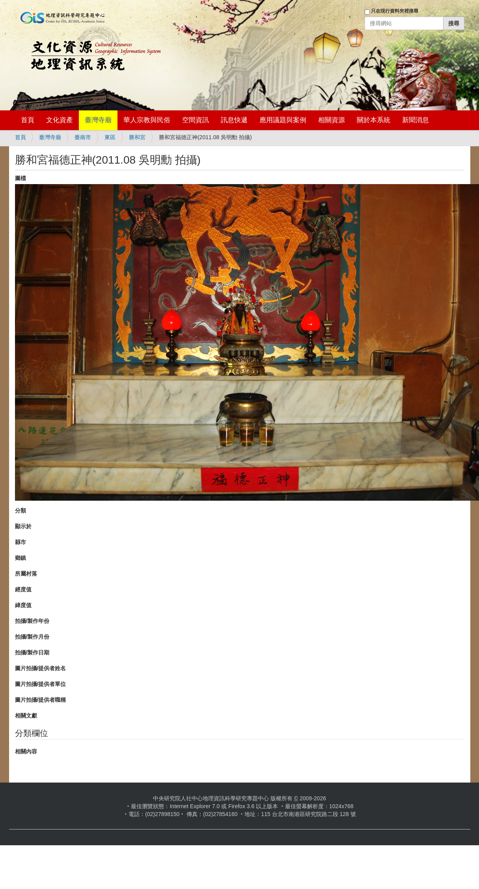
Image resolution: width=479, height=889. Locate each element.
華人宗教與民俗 (146, 120)
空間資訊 (195, 120)
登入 (353, 34)
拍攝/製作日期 (32, 652)
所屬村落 (26, 573)
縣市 (20, 542)
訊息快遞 (234, 120)
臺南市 (83, 137)
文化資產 (59, 120)
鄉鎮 (20, 558)
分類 (20, 510)
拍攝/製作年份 (32, 621)
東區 (110, 137)
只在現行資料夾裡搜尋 (394, 11)
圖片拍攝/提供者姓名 (40, 668)
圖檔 (20, 178)
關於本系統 (373, 120)
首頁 (27, 120)
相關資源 (331, 120)
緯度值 (23, 605)
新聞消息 (415, 120)
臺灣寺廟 (98, 120)
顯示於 (23, 526)
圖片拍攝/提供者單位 (40, 684)
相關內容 (26, 751)
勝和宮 (137, 137)
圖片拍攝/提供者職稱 (40, 700)
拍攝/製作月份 (32, 637)
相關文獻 (26, 715)
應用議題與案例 (282, 120)
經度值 (23, 589)
